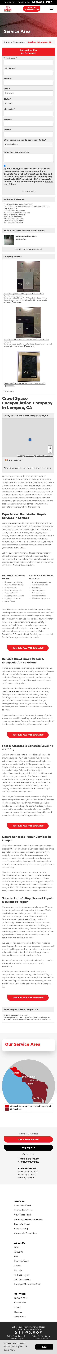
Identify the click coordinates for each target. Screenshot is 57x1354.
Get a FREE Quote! (28, 1139)
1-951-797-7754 (28, 1162)
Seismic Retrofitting (23, 1210)
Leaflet (19, 456)
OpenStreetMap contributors (44, 456)
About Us (18, 1252)
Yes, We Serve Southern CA (17, 2)
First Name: (10, 58)
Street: (8, 78)
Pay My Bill (28, 1147)
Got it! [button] (44, 1347)
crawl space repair (10, 691)
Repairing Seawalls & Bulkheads (28, 1219)
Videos (17, 1307)
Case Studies (20, 1303)
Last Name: (10, 68)
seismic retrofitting (27, 919)
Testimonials (19, 1316)
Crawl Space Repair (22, 1215)
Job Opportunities (22, 1279)
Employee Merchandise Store (27, 1284)
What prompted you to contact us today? (25, 140)
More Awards (9, 391)
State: (7, 99)
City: (7, 89)
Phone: (8, 119)
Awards (17, 1266)
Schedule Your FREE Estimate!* (27, 648)
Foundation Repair (22, 1205)
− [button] (50, 451)
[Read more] (16, 302)
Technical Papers (21, 1275)
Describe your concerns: (16, 152)
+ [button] (50, 447)
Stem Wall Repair (22, 1224)
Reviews (18, 1312)
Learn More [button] (9, 1350)
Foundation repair (10, 523)
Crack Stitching (21, 1228)
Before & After (20, 1298)
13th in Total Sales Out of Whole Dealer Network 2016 (24, 384)
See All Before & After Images (28, 249)
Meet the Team (21, 1261)
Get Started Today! (28, 191)
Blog (16, 1247)
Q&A (16, 1256)
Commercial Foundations (25, 1233)
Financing (18, 1270)
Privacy (12, 184)
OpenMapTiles (28, 456)
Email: (7, 130)
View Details (21, 239)
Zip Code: (9, 109)
